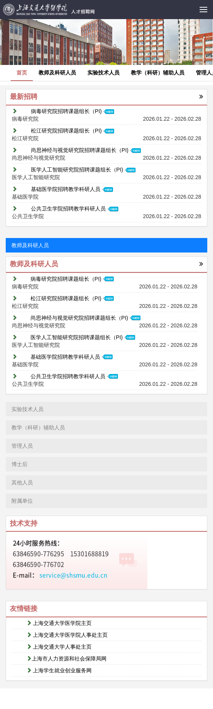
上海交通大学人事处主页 (59, 647)
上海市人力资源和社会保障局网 (66, 659)
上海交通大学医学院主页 (59, 623)
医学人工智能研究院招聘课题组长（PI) (83, 170)
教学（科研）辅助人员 (157, 73)
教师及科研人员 (57, 73)
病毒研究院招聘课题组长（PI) (73, 111)
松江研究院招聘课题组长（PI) (73, 131)
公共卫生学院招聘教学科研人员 (74, 209)
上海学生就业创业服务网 (59, 670)
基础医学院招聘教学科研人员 (72, 189)
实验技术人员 (103, 73)
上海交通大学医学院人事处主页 (67, 635)
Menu (206, 5)
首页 (21, 73)
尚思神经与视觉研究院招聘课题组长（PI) (86, 150)
